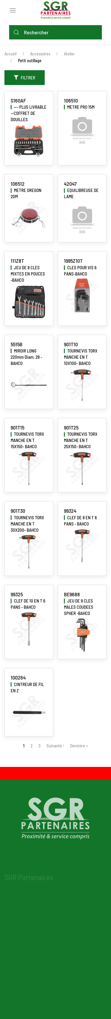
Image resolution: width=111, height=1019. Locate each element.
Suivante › (55, 745)
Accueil (10, 53)
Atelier (69, 53)
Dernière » (79, 745)
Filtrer (24, 77)
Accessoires (40, 53)
